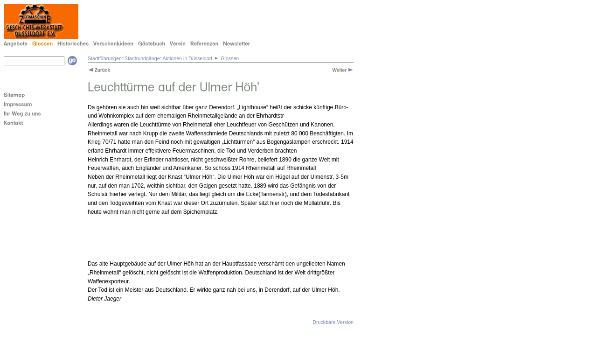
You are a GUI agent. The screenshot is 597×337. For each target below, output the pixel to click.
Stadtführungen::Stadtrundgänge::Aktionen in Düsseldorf (150, 58)
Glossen (230, 58)
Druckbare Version (333, 322)
